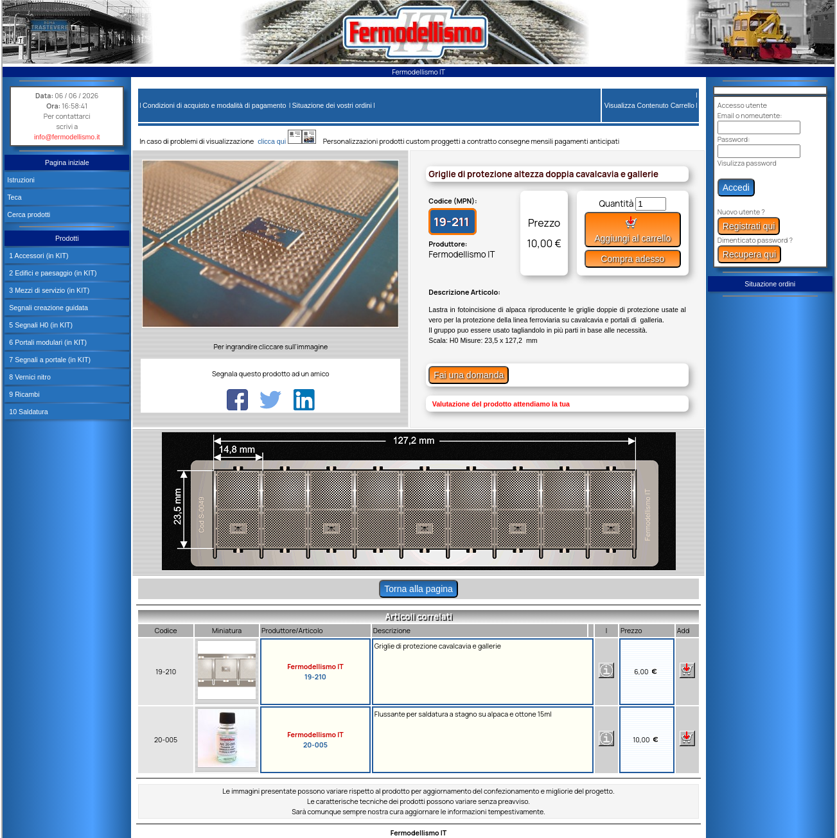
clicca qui (278, 141)
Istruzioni (21, 180)
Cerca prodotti (28, 214)
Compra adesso (632, 259)
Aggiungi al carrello (632, 229)
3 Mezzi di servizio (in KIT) (48, 290)
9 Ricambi (23, 394)
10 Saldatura (27, 411)
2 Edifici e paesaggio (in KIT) (51, 273)
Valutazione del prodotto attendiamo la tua (501, 404)
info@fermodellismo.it (67, 137)
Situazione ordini (769, 284)
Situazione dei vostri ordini (332, 105)
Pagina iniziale (67, 162)
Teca (14, 197)
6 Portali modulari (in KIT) (47, 342)
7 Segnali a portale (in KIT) (49, 359)
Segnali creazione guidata (47, 307)
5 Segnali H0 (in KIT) (40, 325)
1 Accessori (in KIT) (37, 255)
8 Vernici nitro (29, 377)
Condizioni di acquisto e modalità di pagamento (214, 105)
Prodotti (67, 238)
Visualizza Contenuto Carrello (649, 105)
